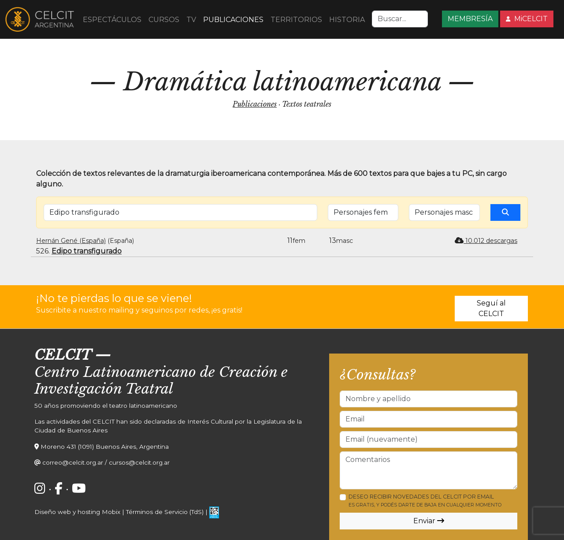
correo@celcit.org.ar (72, 462)
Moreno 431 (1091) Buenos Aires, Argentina (105, 446)
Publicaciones (255, 104)
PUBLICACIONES (233, 19)
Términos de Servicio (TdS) (165, 511)
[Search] (400, 19)
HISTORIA (347, 19)
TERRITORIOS (296, 19)
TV (191, 19)
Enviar (428, 521)
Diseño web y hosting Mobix (77, 511)
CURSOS (163, 19)
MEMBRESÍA (470, 19)
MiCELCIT (527, 19)
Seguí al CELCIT (491, 308)
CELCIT (62, 355)
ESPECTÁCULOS (112, 19)
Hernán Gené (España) (71, 241)
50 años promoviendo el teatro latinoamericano (105, 405)
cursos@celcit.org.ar (139, 462)
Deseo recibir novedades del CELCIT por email (425, 500)
